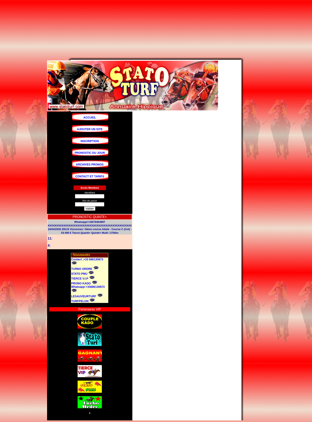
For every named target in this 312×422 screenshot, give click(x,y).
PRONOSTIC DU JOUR (90, 152)
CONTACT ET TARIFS (89, 176)
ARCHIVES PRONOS (90, 164)
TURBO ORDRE (81, 268)
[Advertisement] (123, 29)
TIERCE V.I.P (79, 278)
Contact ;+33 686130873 (87, 259)
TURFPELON (80, 301)
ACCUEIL (89, 117)
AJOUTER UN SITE (89, 129)
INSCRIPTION (90, 141)
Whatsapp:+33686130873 (87, 286)
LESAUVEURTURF (83, 296)
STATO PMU (79, 273)
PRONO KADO (81, 283)
